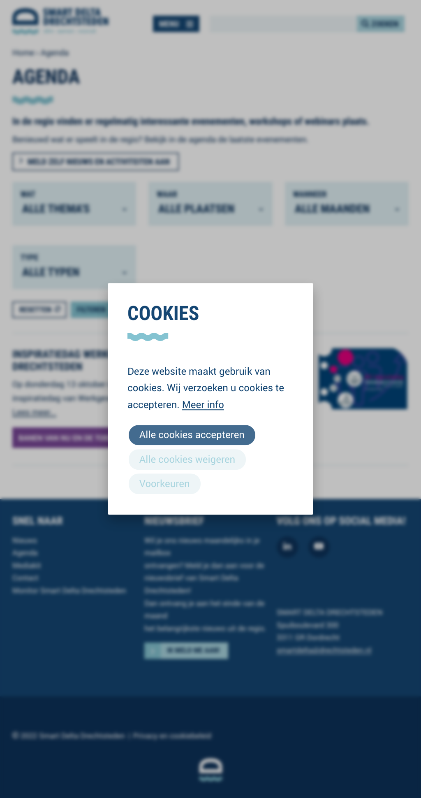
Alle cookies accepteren (192, 434)
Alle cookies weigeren (187, 459)
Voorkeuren (164, 483)
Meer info (203, 404)
